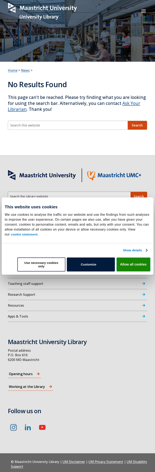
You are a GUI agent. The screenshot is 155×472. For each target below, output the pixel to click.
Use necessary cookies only (41, 264)
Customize (91, 264)
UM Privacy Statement (105, 461)
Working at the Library (27, 386)
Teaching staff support (25, 283)
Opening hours (21, 374)
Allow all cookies (133, 264)
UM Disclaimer (74, 461)
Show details (132, 250)
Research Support (21, 294)
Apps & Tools (18, 316)
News (25, 70)
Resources (16, 305)
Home (12, 70)
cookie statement (24, 234)
